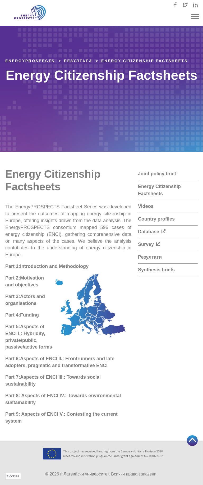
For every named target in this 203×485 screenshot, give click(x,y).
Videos (146, 206)
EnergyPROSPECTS (30, 61)
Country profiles (156, 219)
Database (151, 231)
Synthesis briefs (156, 269)
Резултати (150, 257)
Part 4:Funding (22, 315)
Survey (149, 244)
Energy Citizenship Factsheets (144, 61)
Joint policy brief (157, 173)
